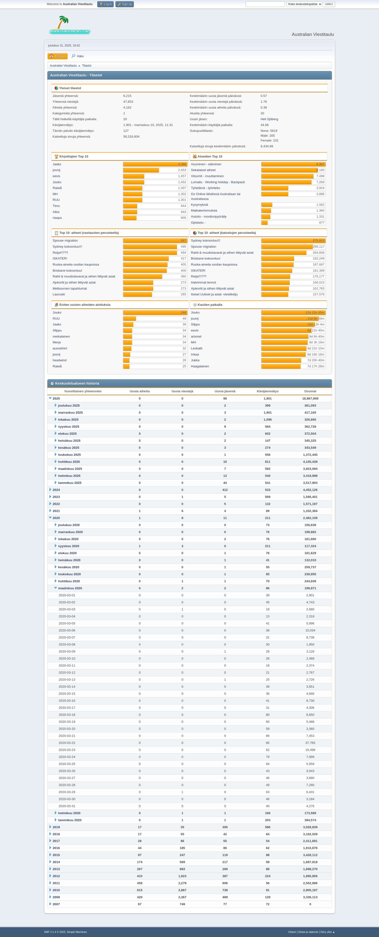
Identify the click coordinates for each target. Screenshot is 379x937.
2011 (56, 883)
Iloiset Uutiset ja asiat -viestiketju (214, 294)
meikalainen (61, 336)
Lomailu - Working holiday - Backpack (218, 182)
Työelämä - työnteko (205, 188)
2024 (56, 490)
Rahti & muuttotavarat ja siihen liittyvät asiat (84, 276)
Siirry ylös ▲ (327, 931)
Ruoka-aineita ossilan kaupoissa (76, 264)
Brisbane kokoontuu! (67, 270)
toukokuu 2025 (69, 455)
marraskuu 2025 (70, 412)
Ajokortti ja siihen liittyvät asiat (74, 282)
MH (55, 194)
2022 (56, 504)
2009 (56, 897)
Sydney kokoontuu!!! (67, 246)
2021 (56, 511)
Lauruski (59, 294)
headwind (59, 360)
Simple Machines (77, 931)
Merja (57, 342)
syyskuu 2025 (68, 426)
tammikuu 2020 (69, 820)
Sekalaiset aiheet (203, 170)
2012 (56, 876)
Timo (56, 206)
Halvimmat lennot (203, 282)
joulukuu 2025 (69, 405)
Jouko (57, 182)
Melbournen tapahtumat (70, 288)
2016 (56, 848)
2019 (56, 827)
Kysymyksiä (199, 204)
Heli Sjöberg (269, 119)
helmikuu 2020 (69, 813)
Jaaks (57, 164)
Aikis (56, 212)
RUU (56, 200)
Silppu (57, 330)
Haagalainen (200, 366)
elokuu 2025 (67, 433)
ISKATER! (60, 258)
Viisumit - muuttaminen (207, 176)
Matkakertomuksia (204, 210)
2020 (56, 518)
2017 (56, 841)
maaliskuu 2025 (70, 469)
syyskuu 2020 (68, 546)
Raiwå (57, 188)
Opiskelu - (198, 222)
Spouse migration (65, 240)
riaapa (57, 218)
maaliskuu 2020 (70, 588)
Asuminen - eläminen (206, 164)
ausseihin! (60, 348)
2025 (56, 398)
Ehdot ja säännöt (308, 931)
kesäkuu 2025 (68, 447)
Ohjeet (292, 931)
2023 (56, 497)
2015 (56, 855)
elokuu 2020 (67, 553)
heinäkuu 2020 (69, 560)
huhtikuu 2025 (69, 462)
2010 (56, 890)
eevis (56, 176)
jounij (56, 170)
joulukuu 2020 (69, 525)
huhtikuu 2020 (69, 581)
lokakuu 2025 (68, 419)
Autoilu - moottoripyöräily (209, 216)
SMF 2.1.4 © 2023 (54, 931)
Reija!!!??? (60, 252)
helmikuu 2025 (69, 476)
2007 (56, 904)
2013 (56, 869)
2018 (56, 834)
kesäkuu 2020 (68, 567)
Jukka (195, 360)
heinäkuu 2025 (69, 440)
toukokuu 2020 (69, 574)
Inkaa (195, 354)
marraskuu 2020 (70, 532)
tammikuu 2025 (69, 483)
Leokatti (196, 348)
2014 (56, 862)
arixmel (196, 336)
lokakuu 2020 (68, 539)
